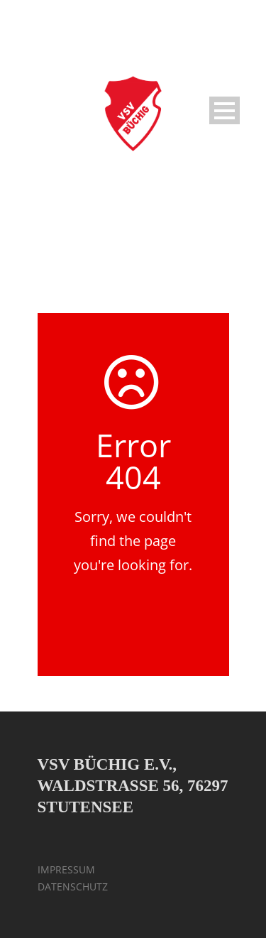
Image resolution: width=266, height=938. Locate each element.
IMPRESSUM (66, 869)
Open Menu (224, 110)
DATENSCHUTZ (73, 886)
